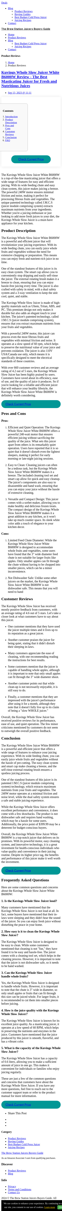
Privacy (12, 1186)
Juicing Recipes (23, 20)
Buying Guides (22, 14)
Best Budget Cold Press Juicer (31, 17)
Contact (12, 23)
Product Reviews (24, 11)
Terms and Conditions (19, 1189)
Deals (4, 2)
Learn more (49, 1207)
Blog (10, 8)
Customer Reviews (10, 133)
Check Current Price (31, 159)
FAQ (7, 140)
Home (11, 34)
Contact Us (14, 1192)
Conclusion (11, 137)
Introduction (11, 116)
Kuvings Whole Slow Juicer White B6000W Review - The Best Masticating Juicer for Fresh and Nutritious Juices (30, 79)
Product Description (11, 121)
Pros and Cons (9, 127)
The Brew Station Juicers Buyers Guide (22, 1153)
